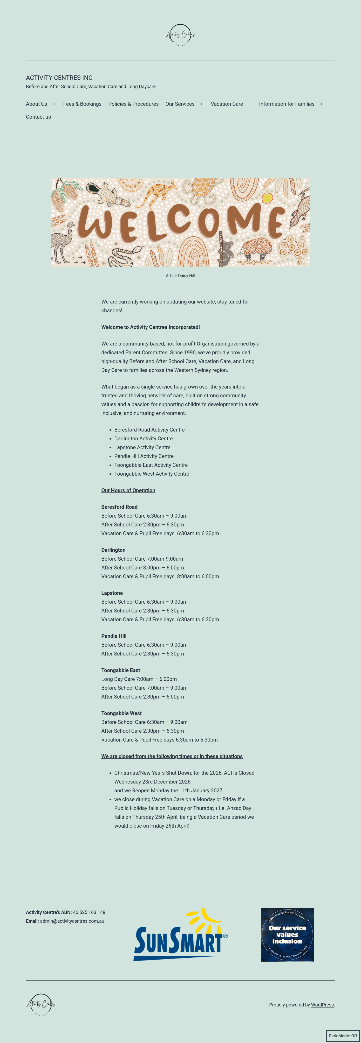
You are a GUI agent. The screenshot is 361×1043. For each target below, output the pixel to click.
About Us (36, 104)
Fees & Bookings (82, 104)
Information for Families (287, 104)
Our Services (180, 104)
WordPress (322, 1004)
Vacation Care (227, 104)
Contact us (38, 117)
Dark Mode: (343, 1036)
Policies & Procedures (133, 104)
